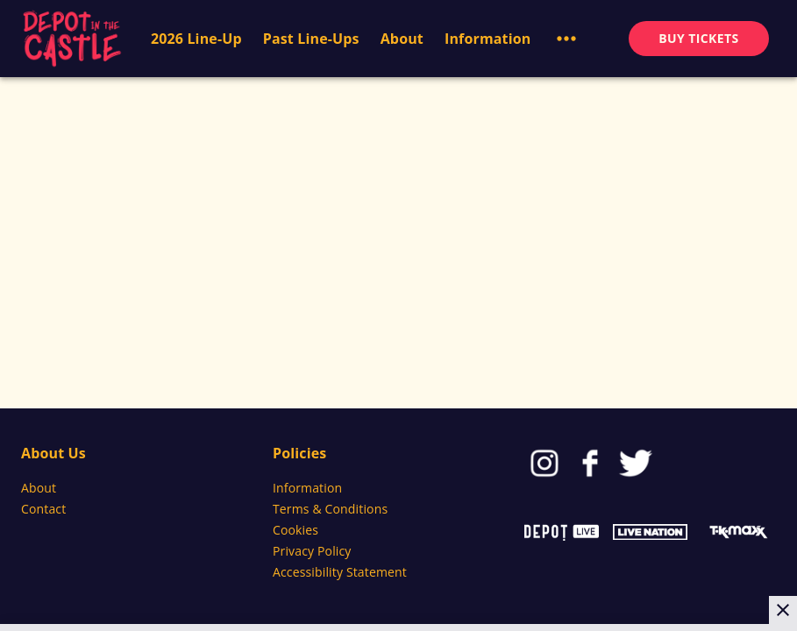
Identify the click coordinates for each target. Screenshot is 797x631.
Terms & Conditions (330, 508)
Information (307, 487)
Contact (43, 508)
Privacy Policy (312, 550)
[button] (566, 38)
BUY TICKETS (698, 38)
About (38, 487)
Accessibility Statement (340, 572)
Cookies (295, 529)
